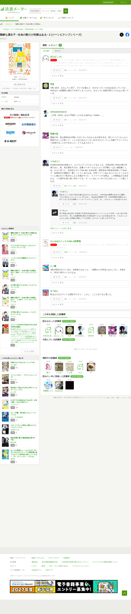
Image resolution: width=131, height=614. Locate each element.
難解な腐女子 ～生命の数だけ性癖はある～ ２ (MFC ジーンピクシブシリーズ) (24, 300)
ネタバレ (58, 51)
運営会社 (35, 562)
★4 (65, 299)
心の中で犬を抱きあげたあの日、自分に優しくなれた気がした (24, 401)
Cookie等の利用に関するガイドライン (75, 562)
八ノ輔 (53, 266)
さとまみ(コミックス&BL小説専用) (65, 241)
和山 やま (14, 379)
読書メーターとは (38, 558)
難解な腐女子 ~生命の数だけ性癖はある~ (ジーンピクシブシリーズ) (24, 234)
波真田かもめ (15, 430)
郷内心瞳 (13, 442)
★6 (65, 186)
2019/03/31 (82, 299)
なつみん (54, 291)
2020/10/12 (82, 186)
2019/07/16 (82, 277)
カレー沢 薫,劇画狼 (17, 417)
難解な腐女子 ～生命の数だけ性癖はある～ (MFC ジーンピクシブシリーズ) (24, 273)
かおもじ (9, 24)
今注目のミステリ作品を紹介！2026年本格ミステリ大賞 (23, 29)
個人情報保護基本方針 (50, 562)
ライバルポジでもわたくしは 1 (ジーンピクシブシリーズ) (23, 246)
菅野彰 (13, 459)
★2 (65, 98)
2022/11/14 (82, 120)
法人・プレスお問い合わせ (58, 566)
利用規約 (66, 558)
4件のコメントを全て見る (60, 228)
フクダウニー (15, 404)
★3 (65, 120)
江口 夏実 (14, 365)
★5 (65, 70)
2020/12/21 (79, 147)
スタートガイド (53, 558)
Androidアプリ (37, 570)
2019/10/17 (83, 252)
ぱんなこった (56, 56)
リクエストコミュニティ (81, 566)
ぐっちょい (63, 210)
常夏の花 (54, 134)
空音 (52, 84)
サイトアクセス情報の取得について (105, 562)
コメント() (72, 70)
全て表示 (46, 51)
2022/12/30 (82, 70)
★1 (74, 204)
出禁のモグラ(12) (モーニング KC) (23, 362)
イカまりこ (55, 161)
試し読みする (19, 84)
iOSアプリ (49, 570)
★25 (66, 252)
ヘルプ (34, 566)
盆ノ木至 (13, 392)
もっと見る (29, 351)
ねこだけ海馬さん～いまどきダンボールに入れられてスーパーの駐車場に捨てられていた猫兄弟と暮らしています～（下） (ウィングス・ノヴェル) (24, 453)
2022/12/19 (82, 98)
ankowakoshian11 (58, 112)
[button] (65, 11)
